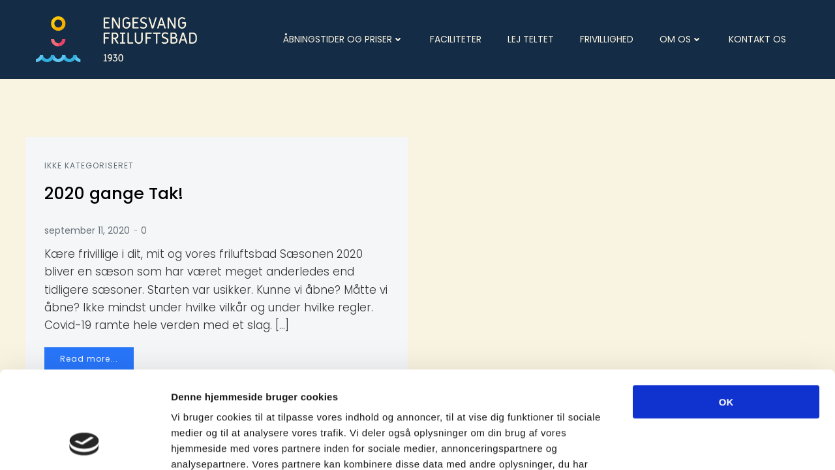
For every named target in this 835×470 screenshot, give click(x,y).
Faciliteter (455, 38)
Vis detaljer (678, 444)
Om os (681, 38)
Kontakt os (757, 38)
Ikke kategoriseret (89, 165)
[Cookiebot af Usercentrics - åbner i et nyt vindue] (84, 444)
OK (726, 313)
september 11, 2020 (87, 230)
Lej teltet (531, 38)
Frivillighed (606, 38)
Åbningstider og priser (343, 38)
